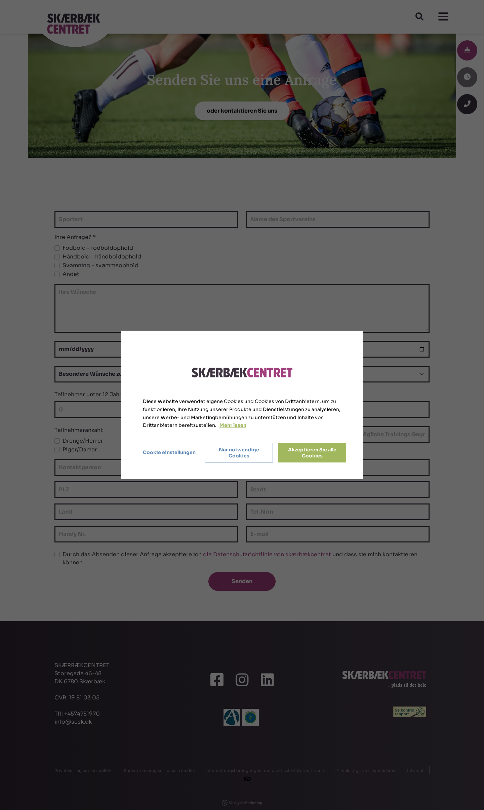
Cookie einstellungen (169, 452)
